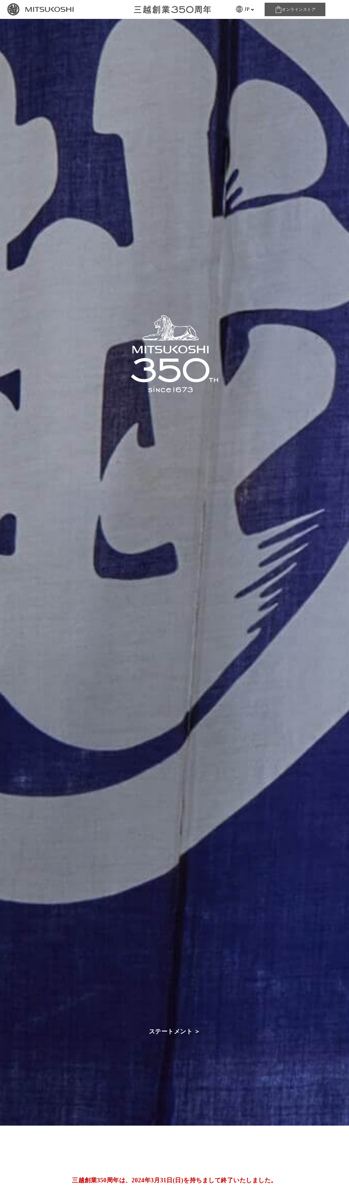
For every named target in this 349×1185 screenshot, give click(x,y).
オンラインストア (299, 9)
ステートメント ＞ (174, 1031)
